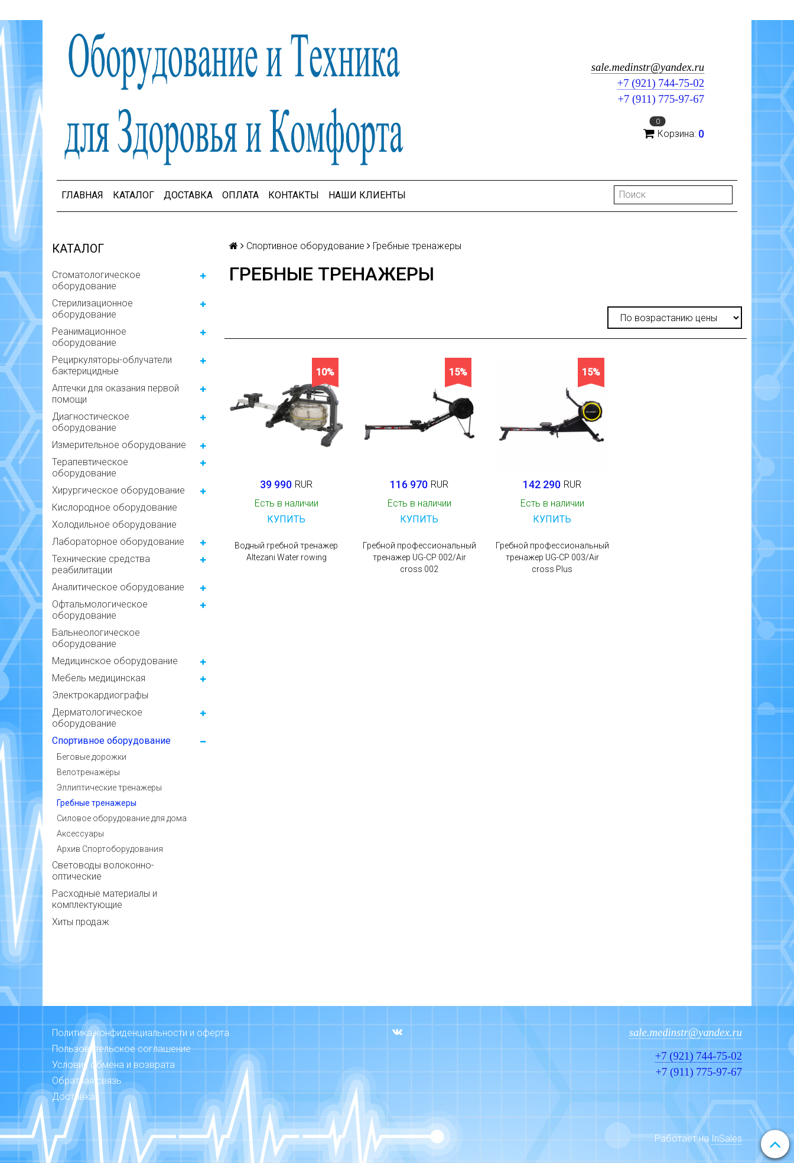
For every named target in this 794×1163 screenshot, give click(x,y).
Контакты (293, 195)
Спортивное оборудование (111, 740)
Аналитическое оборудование (118, 587)
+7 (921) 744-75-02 (660, 83)
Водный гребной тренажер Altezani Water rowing (286, 551)
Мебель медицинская (98, 678)
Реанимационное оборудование (89, 337)
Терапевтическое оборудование (90, 467)
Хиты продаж (80, 921)
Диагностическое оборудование (90, 422)
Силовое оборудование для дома (122, 818)
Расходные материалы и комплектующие (104, 899)
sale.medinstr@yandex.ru (647, 67)
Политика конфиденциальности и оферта (140, 1032)
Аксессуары (80, 833)
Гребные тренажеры (96, 803)
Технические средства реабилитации (101, 564)
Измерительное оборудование (119, 444)
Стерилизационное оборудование (92, 309)
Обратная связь (87, 1080)
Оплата (240, 195)
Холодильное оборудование (114, 524)
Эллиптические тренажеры (109, 787)
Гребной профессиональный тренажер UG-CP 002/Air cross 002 (419, 557)
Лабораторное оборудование (118, 541)
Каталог (133, 195)
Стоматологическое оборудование (96, 280)
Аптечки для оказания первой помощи (115, 394)
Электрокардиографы (100, 695)
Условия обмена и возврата (113, 1064)
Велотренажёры (88, 772)
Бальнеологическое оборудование (96, 638)
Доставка (188, 195)
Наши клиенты (367, 195)
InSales (726, 1138)
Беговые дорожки (91, 757)
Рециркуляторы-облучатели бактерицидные (112, 365)
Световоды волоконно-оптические (103, 871)
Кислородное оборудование (114, 507)
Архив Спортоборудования (110, 849)
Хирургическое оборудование (118, 490)
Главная (82, 195)
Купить (286, 519)
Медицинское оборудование (115, 661)
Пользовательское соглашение (121, 1048)
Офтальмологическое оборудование (100, 610)
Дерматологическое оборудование (97, 718)
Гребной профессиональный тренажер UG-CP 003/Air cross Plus (552, 557)
